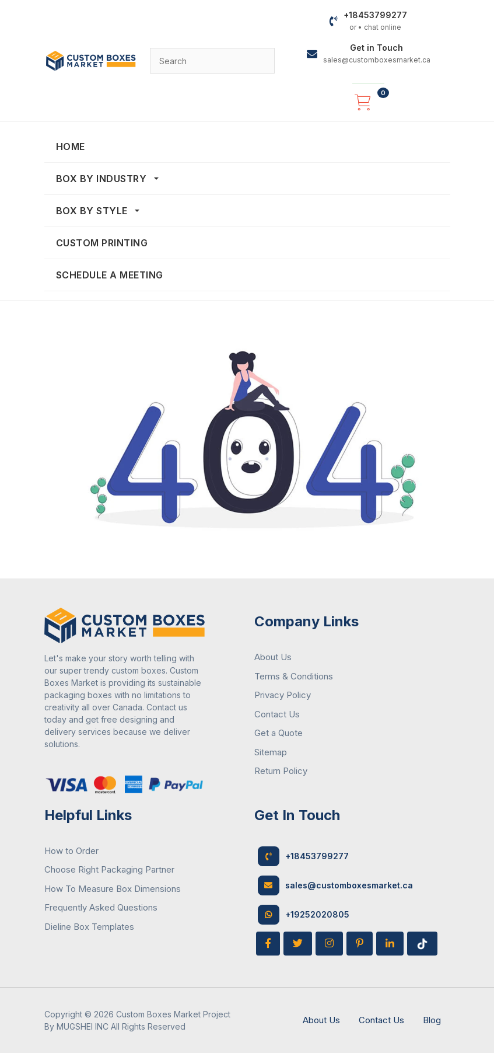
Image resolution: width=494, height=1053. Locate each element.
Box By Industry (102, 178)
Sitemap (270, 752)
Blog (432, 1020)
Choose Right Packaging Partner (109, 869)
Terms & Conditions (293, 676)
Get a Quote (278, 732)
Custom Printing (102, 243)
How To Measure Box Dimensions (112, 888)
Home (70, 146)
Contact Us (277, 714)
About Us (273, 657)
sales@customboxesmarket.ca (335, 885)
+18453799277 (303, 856)
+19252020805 (303, 915)
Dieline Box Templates (89, 926)
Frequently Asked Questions (100, 907)
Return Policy (280, 770)
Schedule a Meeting (109, 275)
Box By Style (93, 211)
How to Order (71, 850)
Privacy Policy (282, 694)
